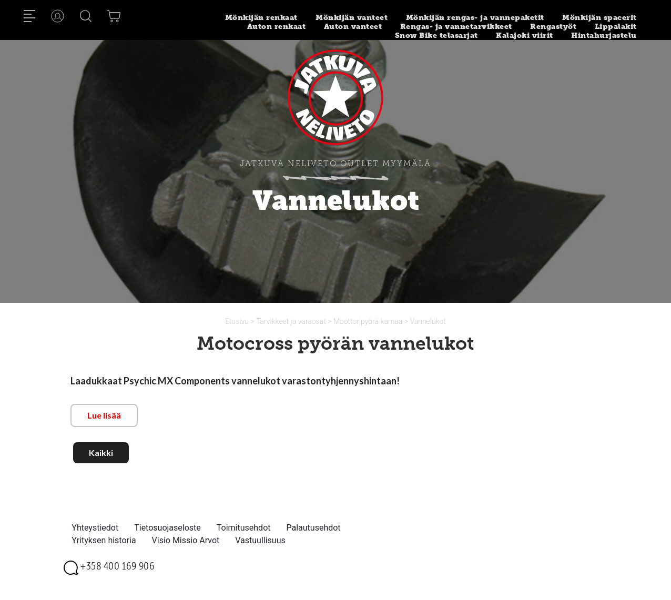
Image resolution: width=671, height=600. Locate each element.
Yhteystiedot (95, 528)
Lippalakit (616, 26)
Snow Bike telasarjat (436, 35)
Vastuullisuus (260, 540)
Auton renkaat (276, 26)
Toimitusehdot (244, 528)
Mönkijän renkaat (261, 17)
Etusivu (237, 321)
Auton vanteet (353, 26)
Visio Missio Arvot (186, 540)
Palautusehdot (313, 528)
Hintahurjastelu (604, 35)
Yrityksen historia (104, 540)
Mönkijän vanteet (352, 17)
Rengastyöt (553, 26)
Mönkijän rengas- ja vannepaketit (475, 17)
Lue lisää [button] (104, 415)
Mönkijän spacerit (599, 17)
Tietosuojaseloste (167, 528)
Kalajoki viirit (524, 35)
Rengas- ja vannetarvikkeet (456, 26)
